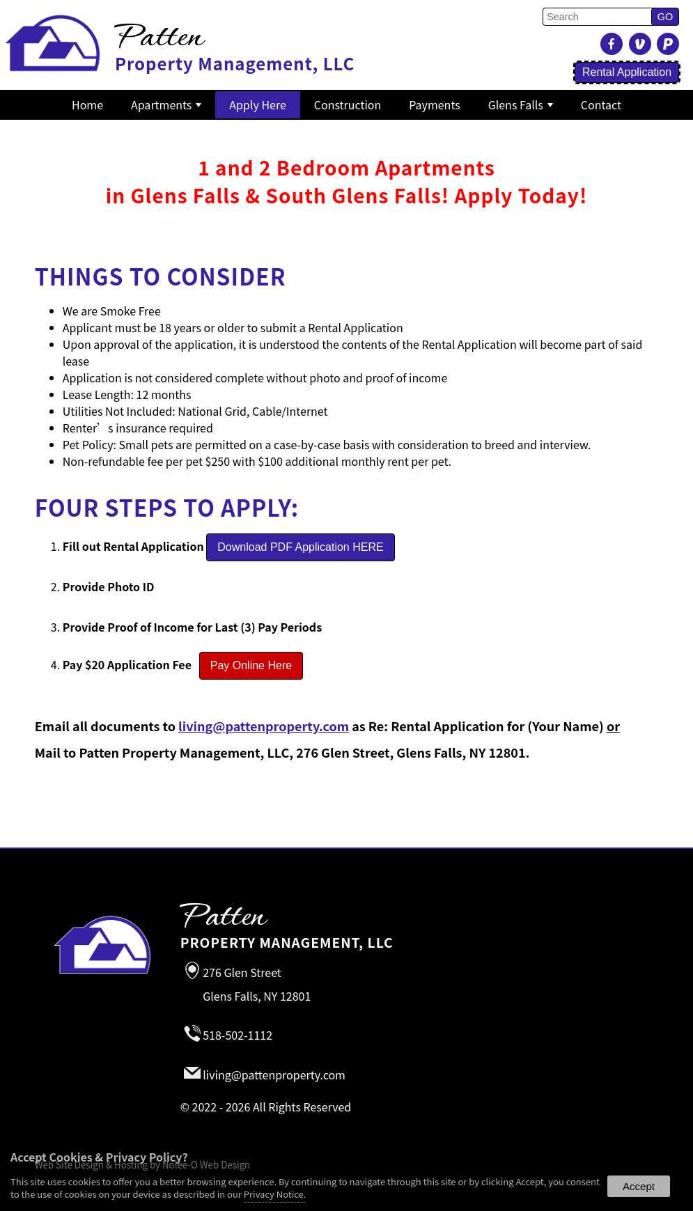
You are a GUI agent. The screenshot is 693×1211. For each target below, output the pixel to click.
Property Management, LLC (404, 928)
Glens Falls (520, 104)
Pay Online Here (251, 665)
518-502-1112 (237, 1035)
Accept (639, 1186)
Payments (434, 104)
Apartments (166, 104)
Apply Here (257, 104)
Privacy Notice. (275, 1194)
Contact (601, 104)
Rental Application (626, 72)
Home (87, 104)
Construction (348, 104)
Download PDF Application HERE (300, 547)
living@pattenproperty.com (263, 726)
